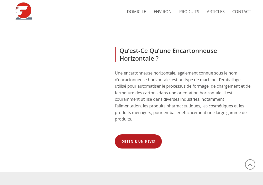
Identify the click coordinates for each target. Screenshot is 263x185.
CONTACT (241, 11)
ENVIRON (163, 11)
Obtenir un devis (138, 141)
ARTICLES (215, 11)
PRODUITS (189, 11)
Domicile (136, 11)
